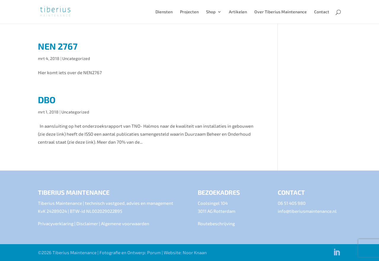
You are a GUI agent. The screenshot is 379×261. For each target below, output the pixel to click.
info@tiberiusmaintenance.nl (307, 211)
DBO (47, 99)
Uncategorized (76, 58)
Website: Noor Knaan (185, 252)
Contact (321, 12)
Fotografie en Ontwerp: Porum (130, 252)
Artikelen (238, 12)
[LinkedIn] (336, 253)
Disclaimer (87, 223)
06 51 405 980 (292, 203)
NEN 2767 (58, 46)
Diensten (164, 12)
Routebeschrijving (216, 223)
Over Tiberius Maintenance (280, 12)
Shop (211, 12)
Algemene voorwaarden (125, 223)
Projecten (189, 12)
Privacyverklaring (55, 223)
